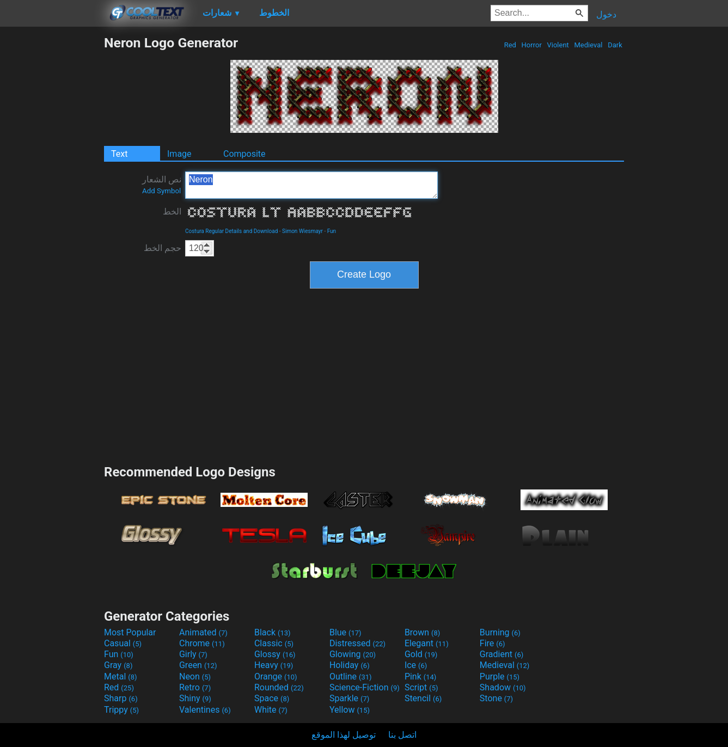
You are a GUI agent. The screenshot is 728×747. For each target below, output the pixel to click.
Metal (120, 676)
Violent (558, 45)
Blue (345, 632)
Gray (118, 665)
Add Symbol (161, 191)
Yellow (349, 710)
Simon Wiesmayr (302, 231)
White (270, 710)
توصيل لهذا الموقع (343, 735)
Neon (195, 676)
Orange (275, 676)
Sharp (121, 698)
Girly (193, 654)
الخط (172, 211)
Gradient (501, 654)
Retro (195, 687)
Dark (615, 45)
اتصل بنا (402, 735)
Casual (123, 643)
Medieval (588, 45)
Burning (500, 632)
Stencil (423, 698)
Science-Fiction (364, 687)
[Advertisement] (51, 198)
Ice (416, 665)
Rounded (279, 687)
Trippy (121, 710)
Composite (244, 154)
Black (272, 632)
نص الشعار (161, 184)
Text (119, 154)
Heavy (273, 665)
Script (421, 687)
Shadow (503, 687)
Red (510, 45)
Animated (203, 632)
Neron (311, 185)
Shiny (195, 698)
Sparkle (349, 698)
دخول (606, 14)
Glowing (352, 654)
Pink (421, 676)
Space (271, 698)
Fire (492, 643)
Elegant (427, 643)
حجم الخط (162, 248)
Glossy (275, 654)
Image (179, 154)
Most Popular (130, 632)
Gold (421, 654)
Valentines (205, 710)
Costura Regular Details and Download (231, 231)
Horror (531, 45)
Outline (350, 676)
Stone (496, 698)
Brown (422, 632)
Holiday (349, 665)
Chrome (202, 643)
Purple (499, 676)
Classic (273, 643)
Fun (331, 231)
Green (198, 665)
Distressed (357, 643)
